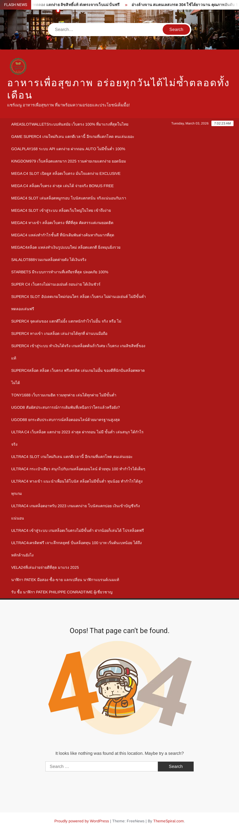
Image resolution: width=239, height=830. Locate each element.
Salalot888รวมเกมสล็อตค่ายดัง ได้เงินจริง (48, 259)
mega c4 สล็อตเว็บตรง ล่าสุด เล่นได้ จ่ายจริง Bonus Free (62, 186)
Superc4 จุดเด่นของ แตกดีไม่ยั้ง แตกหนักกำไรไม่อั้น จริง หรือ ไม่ (66, 321)
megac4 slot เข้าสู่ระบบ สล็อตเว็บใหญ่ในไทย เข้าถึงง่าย (61, 210)
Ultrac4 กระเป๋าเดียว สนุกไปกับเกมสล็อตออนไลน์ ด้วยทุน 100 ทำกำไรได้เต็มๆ (78, 469)
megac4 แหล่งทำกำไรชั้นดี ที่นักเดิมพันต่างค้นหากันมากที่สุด (62, 235)
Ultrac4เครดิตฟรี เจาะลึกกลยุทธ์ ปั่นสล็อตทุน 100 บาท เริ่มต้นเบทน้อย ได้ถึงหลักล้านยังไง (76, 549)
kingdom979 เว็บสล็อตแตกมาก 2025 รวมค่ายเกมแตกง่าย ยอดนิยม (68, 161)
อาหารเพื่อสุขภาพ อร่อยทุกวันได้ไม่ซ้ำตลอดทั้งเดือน (118, 89)
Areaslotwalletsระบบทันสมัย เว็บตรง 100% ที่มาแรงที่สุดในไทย (69, 124)
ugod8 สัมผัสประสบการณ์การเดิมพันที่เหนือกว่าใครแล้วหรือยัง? (65, 407)
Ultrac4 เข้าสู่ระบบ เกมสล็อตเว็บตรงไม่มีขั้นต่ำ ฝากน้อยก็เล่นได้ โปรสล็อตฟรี (77, 530)
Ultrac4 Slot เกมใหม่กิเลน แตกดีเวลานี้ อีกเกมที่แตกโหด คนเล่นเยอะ (72, 456)
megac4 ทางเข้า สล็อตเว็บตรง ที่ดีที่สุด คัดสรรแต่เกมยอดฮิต (62, 222)
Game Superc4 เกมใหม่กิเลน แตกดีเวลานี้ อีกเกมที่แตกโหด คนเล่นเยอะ (72, 136)
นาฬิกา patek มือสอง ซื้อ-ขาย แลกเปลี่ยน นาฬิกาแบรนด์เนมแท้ (65, 579)
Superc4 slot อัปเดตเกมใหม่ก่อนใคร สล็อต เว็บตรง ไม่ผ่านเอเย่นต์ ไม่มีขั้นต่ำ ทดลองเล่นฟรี (78, 302)
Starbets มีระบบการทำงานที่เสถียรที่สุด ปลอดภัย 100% (59, 272)
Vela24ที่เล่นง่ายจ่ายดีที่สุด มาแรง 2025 (45, 567)
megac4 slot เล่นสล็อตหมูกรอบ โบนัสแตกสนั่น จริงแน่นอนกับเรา (68, 198)
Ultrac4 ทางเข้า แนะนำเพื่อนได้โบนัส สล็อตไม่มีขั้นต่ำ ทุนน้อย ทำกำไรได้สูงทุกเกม (77, 487)
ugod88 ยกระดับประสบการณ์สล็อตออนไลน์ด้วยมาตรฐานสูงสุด (65, 419)
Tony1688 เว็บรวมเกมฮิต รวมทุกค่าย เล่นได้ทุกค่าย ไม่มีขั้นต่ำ (63, 395)
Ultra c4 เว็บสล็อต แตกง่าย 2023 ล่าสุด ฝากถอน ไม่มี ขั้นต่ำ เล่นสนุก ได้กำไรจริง (77, 438)
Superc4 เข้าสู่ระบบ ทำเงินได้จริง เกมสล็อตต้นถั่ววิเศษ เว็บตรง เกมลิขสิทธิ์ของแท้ (78, 352)
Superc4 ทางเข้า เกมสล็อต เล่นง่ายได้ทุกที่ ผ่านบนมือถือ (59, 333)
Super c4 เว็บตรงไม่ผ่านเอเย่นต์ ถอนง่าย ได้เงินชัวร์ (56, 284)
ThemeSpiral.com (168, 821)
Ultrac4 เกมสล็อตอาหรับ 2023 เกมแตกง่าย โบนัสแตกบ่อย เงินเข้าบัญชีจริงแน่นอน (75, 512)
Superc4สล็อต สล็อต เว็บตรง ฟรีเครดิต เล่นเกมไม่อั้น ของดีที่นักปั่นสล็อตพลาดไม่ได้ (78, 376)
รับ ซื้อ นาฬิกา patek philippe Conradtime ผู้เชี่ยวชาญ (62, 592)
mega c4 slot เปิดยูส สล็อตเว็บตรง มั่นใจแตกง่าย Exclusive (65, 173)
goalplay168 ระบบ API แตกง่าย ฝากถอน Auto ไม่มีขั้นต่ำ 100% (68, 149)
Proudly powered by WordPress (81, 821)
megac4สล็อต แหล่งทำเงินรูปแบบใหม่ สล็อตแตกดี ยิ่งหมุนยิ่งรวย (65, 247)
